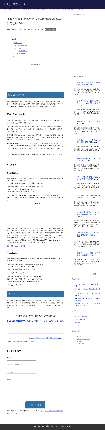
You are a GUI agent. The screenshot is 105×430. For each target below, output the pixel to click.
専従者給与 (19, 48)
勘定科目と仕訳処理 (50, 29)
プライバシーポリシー (83, 339)
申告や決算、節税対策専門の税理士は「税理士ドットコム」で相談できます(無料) (35, 321)
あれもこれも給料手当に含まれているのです (22, 342)
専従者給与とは (18, 43)
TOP (12, 9)
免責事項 (79, 341)
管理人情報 (80, 344)
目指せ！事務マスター (18, 4)
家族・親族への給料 (21, 46)
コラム (77, 326)
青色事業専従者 (23, 51)
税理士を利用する (80, 319)
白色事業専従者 (23, 54)
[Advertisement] (35, 76)
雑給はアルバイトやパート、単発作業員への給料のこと (45, 338)
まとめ (16, 56)
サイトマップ (81, 337)
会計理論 (77, 322)
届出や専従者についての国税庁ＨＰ (17, 246)
